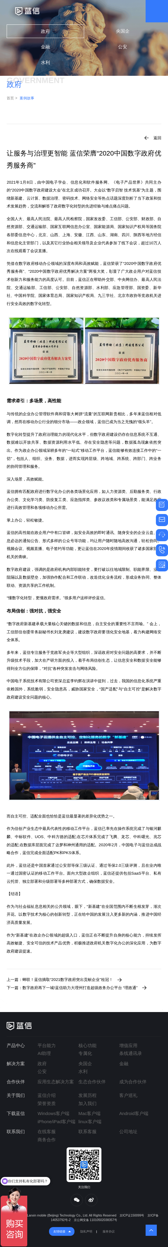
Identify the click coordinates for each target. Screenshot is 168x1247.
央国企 (123, 31)
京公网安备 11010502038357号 (95, 1220)
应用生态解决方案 (56, 1081)
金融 (45, 46)
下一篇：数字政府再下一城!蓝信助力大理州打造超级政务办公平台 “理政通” (72, 987)
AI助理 (44, 1053)
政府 (45, 31)
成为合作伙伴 (133, 1081)
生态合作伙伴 (92, 1081)
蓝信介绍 (47, 1095)
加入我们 (87, 1103)
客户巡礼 (128, 1095)
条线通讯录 (130, 1053)
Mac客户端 (89, 1113)
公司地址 (128, 1131)
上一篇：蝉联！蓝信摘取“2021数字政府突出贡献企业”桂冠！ (60, 979)
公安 (122, 46)
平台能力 (47, 1045)
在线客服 (47, 1131)
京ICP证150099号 (132, 1215)
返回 (157, 138)
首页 (10, 98)
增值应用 (128, 1045)
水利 (45, 62)
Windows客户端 (53, 1113)
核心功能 (87, 1045)
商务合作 (47, 1139)
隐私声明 (86, 1231)
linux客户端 (89, 1121)
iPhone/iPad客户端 (56, 1121)
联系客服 (87, 1131)
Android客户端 (133, 1113)
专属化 (85, 1053)
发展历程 (87, 1095)
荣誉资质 (47, 1103)
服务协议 (109, 1231)
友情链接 (59, 1231)
